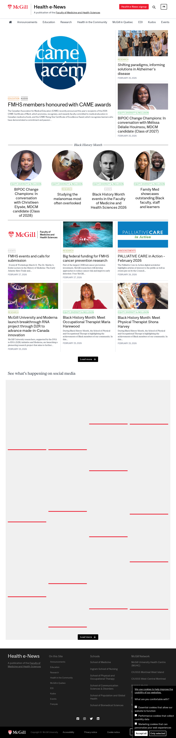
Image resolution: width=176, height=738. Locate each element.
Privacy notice (90, 732)
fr (164, 6)
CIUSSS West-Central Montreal (148, 678)
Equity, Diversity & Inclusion (133, 113)
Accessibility (68, 732)
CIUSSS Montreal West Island (147, 672)
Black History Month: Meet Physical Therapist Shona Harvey (139, 321)
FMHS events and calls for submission (29, 258)
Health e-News (50, 7)
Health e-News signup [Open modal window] (134, 6)
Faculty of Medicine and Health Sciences (78, 12)
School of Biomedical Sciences (106, 705)
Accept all (141, 733)
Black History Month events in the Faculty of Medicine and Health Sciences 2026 (109, 200)
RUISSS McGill (139, 685)
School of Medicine (100, 662)
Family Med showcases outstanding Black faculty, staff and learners (149, 198)
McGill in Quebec (122, 22)
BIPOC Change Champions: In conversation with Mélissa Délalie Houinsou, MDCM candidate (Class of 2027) (142, 124)
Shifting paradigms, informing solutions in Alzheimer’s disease (141, 69)
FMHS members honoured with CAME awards (60, 104)
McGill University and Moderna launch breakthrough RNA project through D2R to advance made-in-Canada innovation (32, 326)
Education (49, 22)
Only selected (157, 733)
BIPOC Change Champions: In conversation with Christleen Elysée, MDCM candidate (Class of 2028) (26, 202)
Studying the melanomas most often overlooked (67, 198)
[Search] (154, 7)
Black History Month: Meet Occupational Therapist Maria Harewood (86, 321)
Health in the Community (92, 22)
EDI (140, 22)
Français (54, 704)
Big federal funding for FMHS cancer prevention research (86, 258)
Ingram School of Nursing (104, 668)
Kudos (152, 22)
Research (66, 22)
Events (165, 22)
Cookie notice (113, 732)
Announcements (27, 22)
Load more (86, 359)
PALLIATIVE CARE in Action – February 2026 (141, 258)
